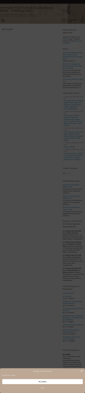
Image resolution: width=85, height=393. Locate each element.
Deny (42, 388)
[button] (82, 371)
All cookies (42, 382)
